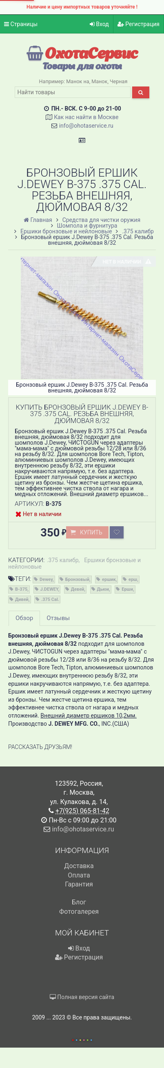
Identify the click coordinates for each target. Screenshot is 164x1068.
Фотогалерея (79, 911)
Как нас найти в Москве (86, 117)
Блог (79, 902)
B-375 (21, 589)
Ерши (127, 589)
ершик (109, 579)
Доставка (78, 866)
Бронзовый (77, 579)
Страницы (21, 24)
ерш (133, 579)
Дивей (22, 599)
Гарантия (79, 884)
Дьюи (103, 589)
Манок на (77, 81)
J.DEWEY (49, 589)
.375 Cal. (50, 599)
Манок (99, 81)
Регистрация (138, 24)
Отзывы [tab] (58, 618)
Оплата (79, 875)
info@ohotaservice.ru (86, 125)
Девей (77, 589)
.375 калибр (63, 560)
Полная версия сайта (82, 997)
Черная (118, 81)
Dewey (46, 579)
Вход (99, 24)
